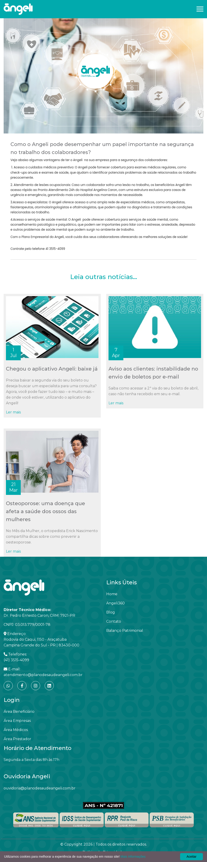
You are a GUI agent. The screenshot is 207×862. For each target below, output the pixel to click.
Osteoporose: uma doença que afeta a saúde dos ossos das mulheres (45, 511)
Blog (110, 612)
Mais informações (133, 856)
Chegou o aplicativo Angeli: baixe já (52, 369)
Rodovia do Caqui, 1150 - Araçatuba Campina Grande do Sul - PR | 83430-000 (41, 642)
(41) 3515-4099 (16, 660)
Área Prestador (17, 739)
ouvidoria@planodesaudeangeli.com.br (39, 788)
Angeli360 (115, 603)
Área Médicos (16, 730)
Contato (113, 621)
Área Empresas (17, 720)
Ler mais (13, 412)
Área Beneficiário (19, 711)
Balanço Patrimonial (124, 630)
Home (111, 594)
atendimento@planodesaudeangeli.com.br (43, 675)
